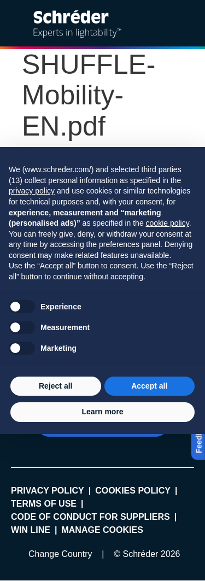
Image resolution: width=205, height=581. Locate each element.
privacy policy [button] (32, 190)
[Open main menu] (188, 23)
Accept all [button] (149, 386)
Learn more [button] (102, 411)
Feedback (199, 436)
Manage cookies (102, 530)
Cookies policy (133, 490)
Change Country (60, 554)
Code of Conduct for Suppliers (90, 516)
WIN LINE (30, 530)
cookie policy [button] (167, 223)
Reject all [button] (55, 386)
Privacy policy (47, 490)
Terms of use (44, 503)
